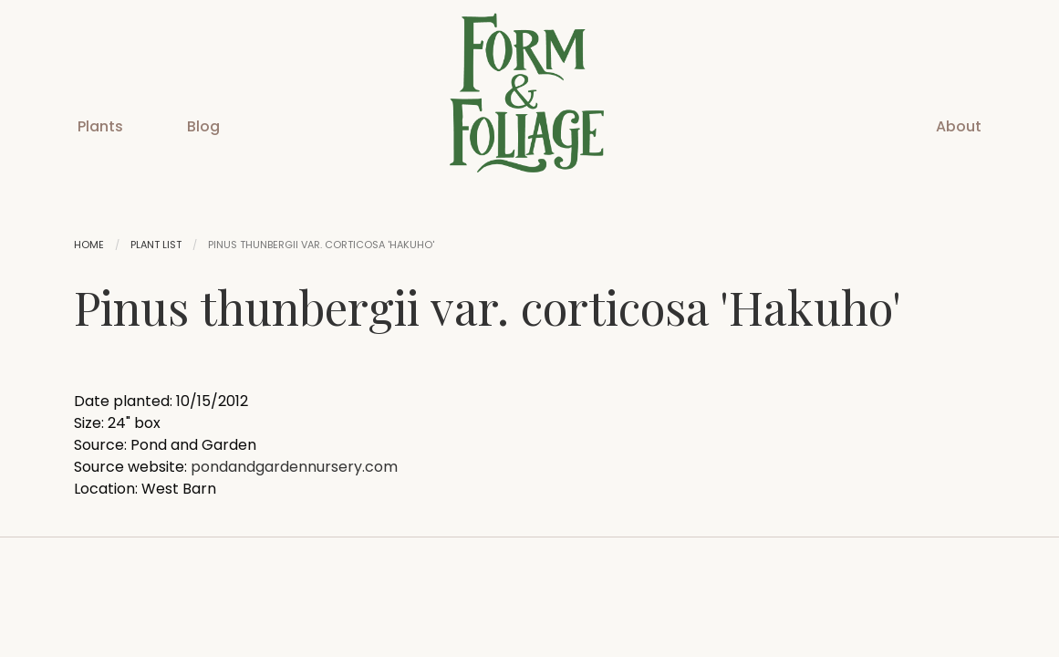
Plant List (156, 244)
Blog (203, 126)
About (958, 126)
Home (89, 244)
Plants (100, 126)
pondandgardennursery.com (294, 466)
